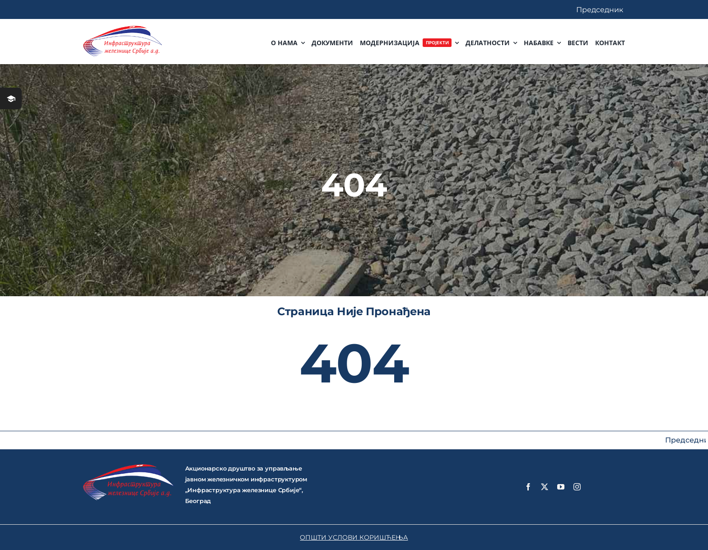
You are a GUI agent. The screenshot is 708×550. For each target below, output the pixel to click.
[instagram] (577, 486)
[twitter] (544, 486)
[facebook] (528, 486)
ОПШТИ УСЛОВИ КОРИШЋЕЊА (354, 537)
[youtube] (560, 486)
